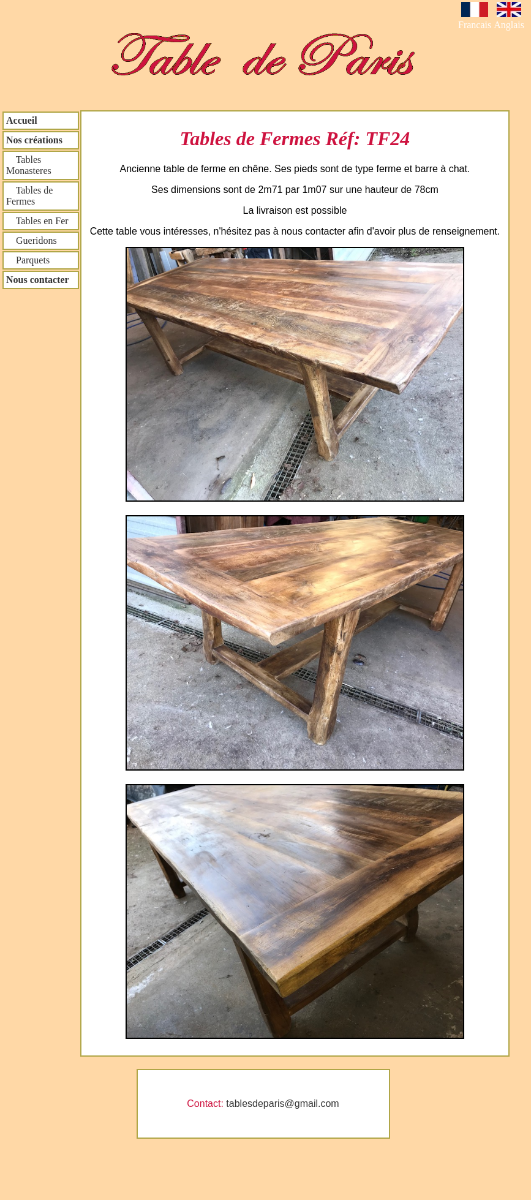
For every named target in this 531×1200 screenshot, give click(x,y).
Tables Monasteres (28, 165)
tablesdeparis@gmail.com (282, 1103)
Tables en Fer (37, 221)
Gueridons (31, 240)
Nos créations (34, 140)
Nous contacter (37, 279)
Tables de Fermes (29, 195)
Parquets (28, 260)
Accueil (21, 120)
